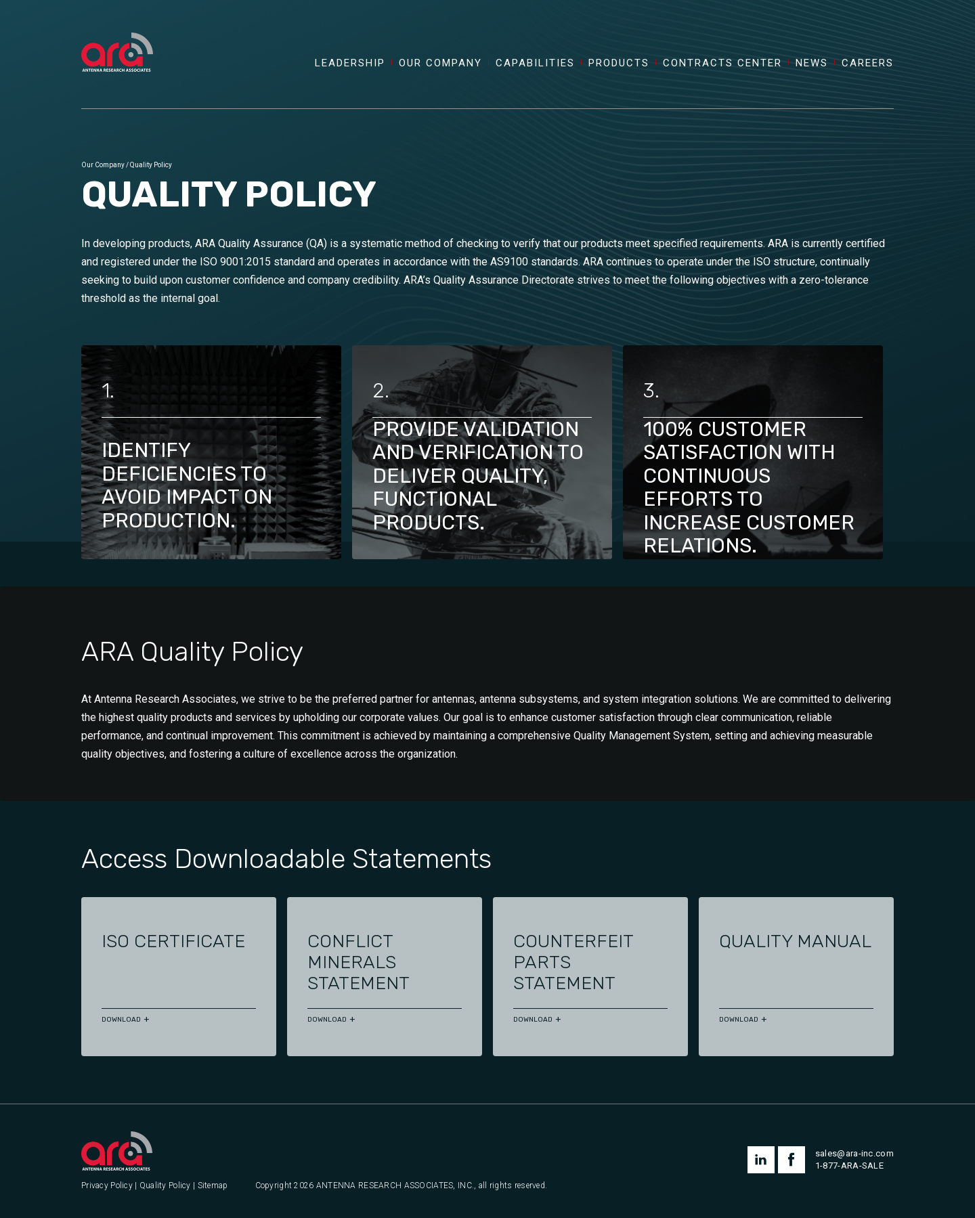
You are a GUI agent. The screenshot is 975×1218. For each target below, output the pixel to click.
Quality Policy (165, 1185)
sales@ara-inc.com (854, 1153)
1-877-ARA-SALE (849, 1165)
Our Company (440, 63)
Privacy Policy (107, 1185)
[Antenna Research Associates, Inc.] (117, 37)
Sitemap (213, 1185)
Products (618, 63)
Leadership (350, 63)
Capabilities (535, 63)
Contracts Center (722, 63)
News (812, 63)
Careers (868, 63)
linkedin (761, 1159)
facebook (791, 1159)
